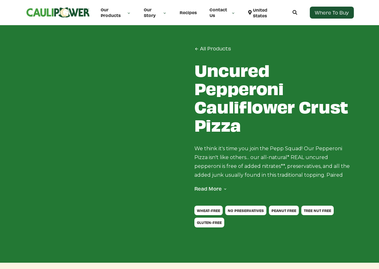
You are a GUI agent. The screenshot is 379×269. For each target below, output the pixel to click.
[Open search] (288, 12)
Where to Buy (332, 12)
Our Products (116, 12)
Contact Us (222, 12)
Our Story (155, 12)
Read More (208, 189)
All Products (212, 48)
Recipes (188, 12)
